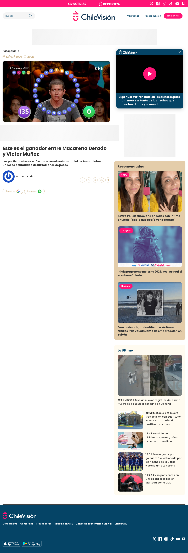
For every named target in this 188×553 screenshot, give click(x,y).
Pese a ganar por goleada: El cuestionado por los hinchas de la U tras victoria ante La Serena (163, 460)
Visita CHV (121, 523)
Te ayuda (126, 230)
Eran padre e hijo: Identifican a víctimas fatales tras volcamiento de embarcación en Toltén (150, 330)
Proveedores (44, 523)
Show (124, 174)
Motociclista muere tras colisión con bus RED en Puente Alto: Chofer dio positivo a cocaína (163, 418)
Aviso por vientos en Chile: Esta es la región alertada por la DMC (162, 478)
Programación (153, 15)
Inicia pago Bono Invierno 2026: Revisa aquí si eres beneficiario (150, 273)
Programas (133, 15)
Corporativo (10, 523)
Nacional (125, 286)
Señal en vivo (173, 15)
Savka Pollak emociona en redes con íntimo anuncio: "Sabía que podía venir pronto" (149, 218)
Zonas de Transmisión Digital (94, 523)
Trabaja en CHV (64, 523)
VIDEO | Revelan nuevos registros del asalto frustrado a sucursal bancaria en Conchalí (149, 402)
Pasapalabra (11, 51)
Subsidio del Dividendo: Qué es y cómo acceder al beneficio (161, 437)
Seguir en (13, 191)
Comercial (26, 523)
